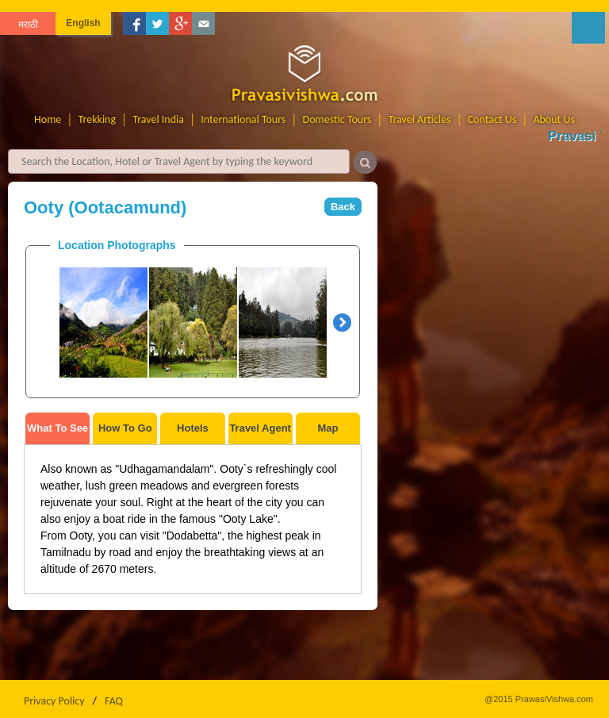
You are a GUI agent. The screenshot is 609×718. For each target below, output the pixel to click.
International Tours (243, 119)
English (83, 23)
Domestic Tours (337, 119)
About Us (554, 119)
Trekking (98, 119)
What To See (57, 428)
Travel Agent (260, 428)
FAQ (114, 701)
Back (343, 207)
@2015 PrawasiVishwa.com (539, 699)
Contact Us (492, 119)
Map (327, 428)
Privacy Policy (54, 701)
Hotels (193, 428)
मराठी (28, 24)
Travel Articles (420, 119)
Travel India (158, 119)
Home (47, 119)
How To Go (125, 428)
